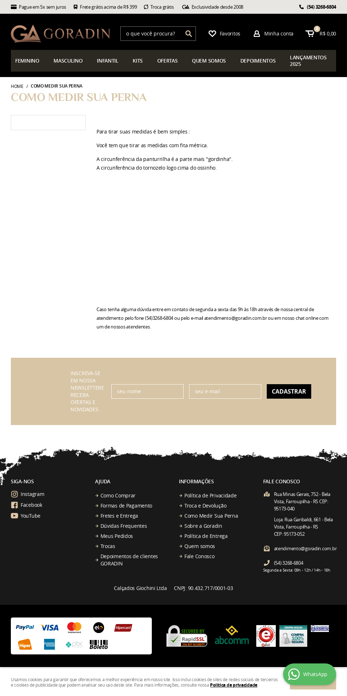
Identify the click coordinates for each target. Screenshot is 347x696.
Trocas (107, 546)
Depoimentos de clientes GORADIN (129, 560)
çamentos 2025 (308, 60)
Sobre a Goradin (203, 525)
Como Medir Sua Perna (211, 515)
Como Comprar (118, 495)
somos (209, 60)
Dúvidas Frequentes (123, 525)
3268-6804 (321, 7)
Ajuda (103, 481)
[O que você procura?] (188, 33)
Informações (196, 481)
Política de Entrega (206, 535)
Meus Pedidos (116, 535)
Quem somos (199, 546)
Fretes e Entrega (119, 515)
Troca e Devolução (205, 505)
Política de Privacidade (210, 495)
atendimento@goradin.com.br (305, 548)
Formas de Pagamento (126, 505)
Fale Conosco (199, 556)
